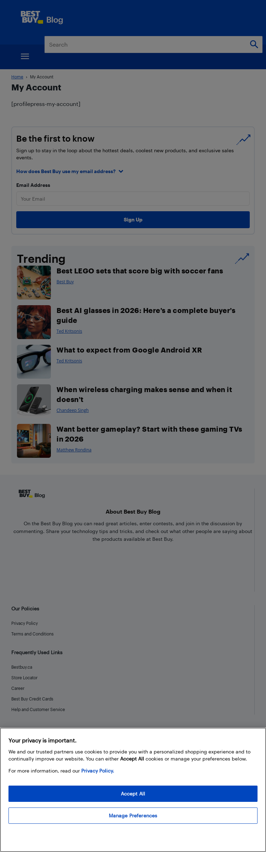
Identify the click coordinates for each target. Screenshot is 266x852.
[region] (133, 790)
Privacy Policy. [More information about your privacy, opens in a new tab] (97, 771)
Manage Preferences (133, 815)
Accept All (133, 794)
